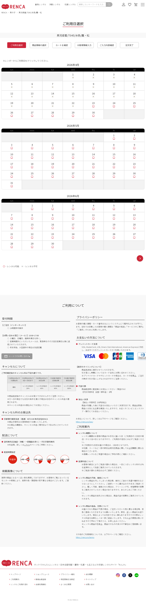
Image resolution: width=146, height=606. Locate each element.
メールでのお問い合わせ (16, 356)
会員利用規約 (39, 584)
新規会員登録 (39, 579)
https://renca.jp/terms (85, 537)
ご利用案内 (13, 579)
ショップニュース (41, 574)
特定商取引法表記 (67, 579)
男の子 (13, 12)
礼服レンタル (70, 4)
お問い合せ (89, 584)
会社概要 (88, 574)
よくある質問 (65, 584)
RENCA (4, 12)
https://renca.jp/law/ (84, 421)
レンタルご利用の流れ (18, 584)
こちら (27, 444)
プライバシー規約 (67, 574)
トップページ (14, 574)
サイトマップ (90, 579)
